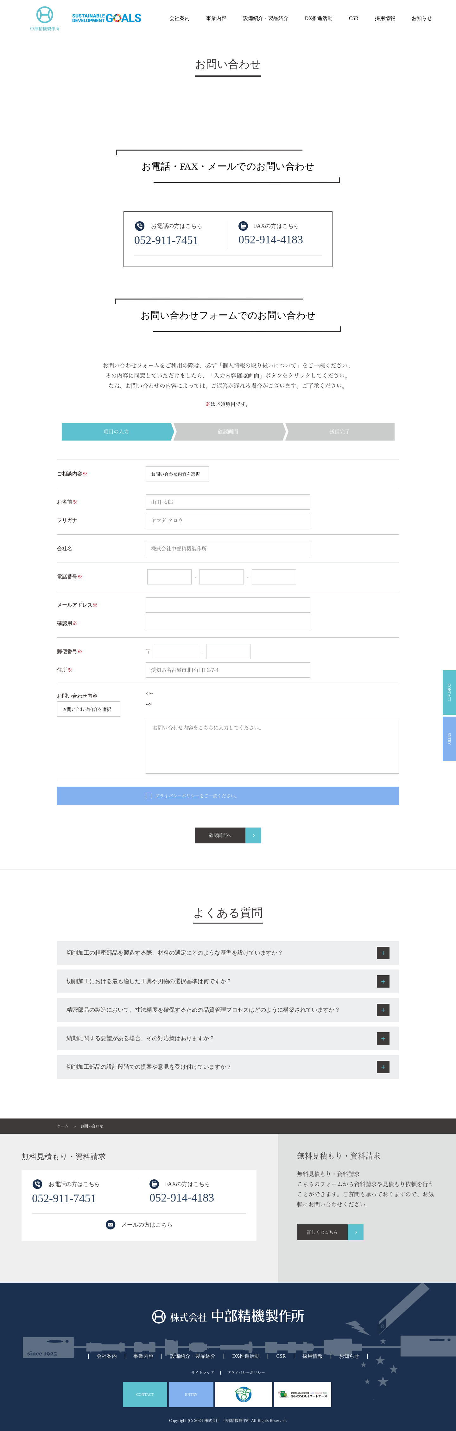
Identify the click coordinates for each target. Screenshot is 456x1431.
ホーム (62, 1126)
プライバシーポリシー (246, 1373)
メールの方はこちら (147, 1225)
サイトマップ (202, 1373)
